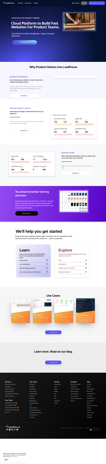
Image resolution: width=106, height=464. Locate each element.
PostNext (89, 407)
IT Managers (32, 398)
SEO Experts (32, 384)
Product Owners (33, 391)
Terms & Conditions (79, 427)
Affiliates (56, 391)
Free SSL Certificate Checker (12, 409)
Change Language (95, 430)
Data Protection (96, 427)
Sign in (55, 386)
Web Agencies (33, 388)
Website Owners (33, 400)
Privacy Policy (88, 427)
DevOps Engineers (34, 393)
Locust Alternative (74, 393)
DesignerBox (89, 417)
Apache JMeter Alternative (76, 398)
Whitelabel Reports (91, 398)
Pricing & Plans (57, 384)
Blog (55, 396)
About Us (89, 403)
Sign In (84, 3)
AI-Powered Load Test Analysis (11, 393)
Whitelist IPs (89, 396)
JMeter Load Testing (9, 388)
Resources (28, 3)
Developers (32, 386)
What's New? (89, 391)
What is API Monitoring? (92, 405)
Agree (6, 459)
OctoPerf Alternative (75, 388)
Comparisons (57, 400)
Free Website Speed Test (11, 402)
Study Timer (89, 414)
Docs (55, 393)
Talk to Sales (75, 3)
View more (53, 332)
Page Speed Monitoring (10, 384)
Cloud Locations (90, 400)
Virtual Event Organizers (35, 410)
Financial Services (33, 414)
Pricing (36, 3)
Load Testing (8, 386)
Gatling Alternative (75, 391)
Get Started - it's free (97, 3)
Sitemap (56, 403)
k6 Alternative (74, 386)
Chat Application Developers (36, 412)
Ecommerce (32, 396)
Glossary (89, 386)
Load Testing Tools (91, 393)
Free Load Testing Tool (10, 405)
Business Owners (33, 407)
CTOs (31, 405)
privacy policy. (14, 456)
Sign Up (55, 388)
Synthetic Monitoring (9, 396)
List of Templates (90, 388)
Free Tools (89, 384)
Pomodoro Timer (90, 412)
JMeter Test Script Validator (12, 407)
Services (20, 3)
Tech (55, 398)
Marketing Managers (34, 403)
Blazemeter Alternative (75, 384)
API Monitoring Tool (9, 391)
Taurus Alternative (74, 396)
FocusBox (89, 410)
